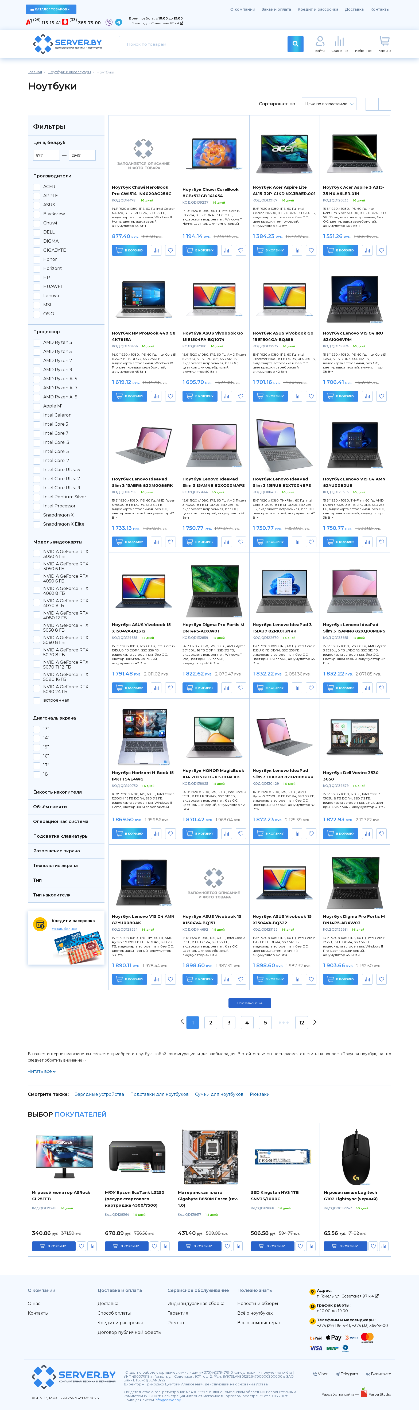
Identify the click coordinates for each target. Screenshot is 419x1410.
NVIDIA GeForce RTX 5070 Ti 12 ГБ (65, 665)
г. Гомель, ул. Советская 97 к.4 (156, 23)
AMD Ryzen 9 (57, 369)
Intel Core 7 (55, 433)
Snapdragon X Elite (63, 524)
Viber (320, 1374)
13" (46, 729)
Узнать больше (64, 929)
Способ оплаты (114, 1313)
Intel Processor (59, 506)
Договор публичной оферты (130, 1332)
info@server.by (168, 1400)
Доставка (354, 9)
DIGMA (51, 241)
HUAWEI (52, 286)
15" (46, 747)
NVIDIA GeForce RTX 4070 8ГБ (65, 603)
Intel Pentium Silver (64, 497)
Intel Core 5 (55, 424)
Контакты (379, 9)
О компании (242, 9)
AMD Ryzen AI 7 (60, 388)
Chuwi (50, 223)
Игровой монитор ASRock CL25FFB (61, 1195)
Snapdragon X (58, 515)
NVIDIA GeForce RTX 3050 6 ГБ (65, 566)
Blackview (54, 214)
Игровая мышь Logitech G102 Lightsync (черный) (351, 1195)
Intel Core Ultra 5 (61, 469)
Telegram (346, 1374)
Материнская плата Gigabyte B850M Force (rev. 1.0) (208, 1199)
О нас (34, 1303)
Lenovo (51, 295)
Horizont (52, 268)
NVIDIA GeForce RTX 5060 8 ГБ (65, 640)
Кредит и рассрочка (318, 9)
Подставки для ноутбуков (159, 1094)
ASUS (49, 205)
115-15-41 (51, 22)
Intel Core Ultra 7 (61, 478)
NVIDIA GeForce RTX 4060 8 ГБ (65, 591)
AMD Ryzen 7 (57, 360)
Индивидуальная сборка (196, 1303)
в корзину (57, 1246)
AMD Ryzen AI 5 (60, 378)
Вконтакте (378, 1374)
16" (46, 756)
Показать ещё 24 (249, 1003)
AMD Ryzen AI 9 (60, 397)
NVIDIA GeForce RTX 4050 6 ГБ (65, 579)
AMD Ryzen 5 (57, 351)
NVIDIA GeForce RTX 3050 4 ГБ (65, 554)
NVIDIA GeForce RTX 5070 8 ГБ (65, 652)
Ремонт (176, 1322)
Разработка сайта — (340, 1394)
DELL (49, 232)
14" (46, 738)
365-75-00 (89, 22)
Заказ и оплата (276, 9)
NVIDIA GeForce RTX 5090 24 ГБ (65, 689)
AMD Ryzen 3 (57, 342)
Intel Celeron (57, 415)
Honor (50, 259)
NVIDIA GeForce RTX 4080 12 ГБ (65, 615)
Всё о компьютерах (259, 1322)
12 (301, 1022)
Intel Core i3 (56, 442)
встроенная (56, 700)
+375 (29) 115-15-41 (333, 1325)
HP (46, 277)
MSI (47, 304)
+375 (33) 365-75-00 (370, 1325)
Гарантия (178, 1313)
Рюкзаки (260, 1094)
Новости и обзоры (257, 1303)
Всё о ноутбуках (255, 1313)
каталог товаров (50, 9)
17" (46, 765)
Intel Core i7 (56, 460)
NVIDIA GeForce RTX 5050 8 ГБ (65, 628)
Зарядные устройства (99, 1094)
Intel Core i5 (56, 451)
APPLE (50, 195)
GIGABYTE (54, 250)
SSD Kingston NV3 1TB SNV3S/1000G (275, 1195)
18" (46, 774)
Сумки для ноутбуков (219, 1094)
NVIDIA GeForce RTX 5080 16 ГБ (65, 677)
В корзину (129, 250)
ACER (49, 186)
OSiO (48, 314)
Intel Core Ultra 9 (61, 487)
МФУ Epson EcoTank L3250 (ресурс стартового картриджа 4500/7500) (134, 1199)
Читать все (42, 1071)
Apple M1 (53, 406)
